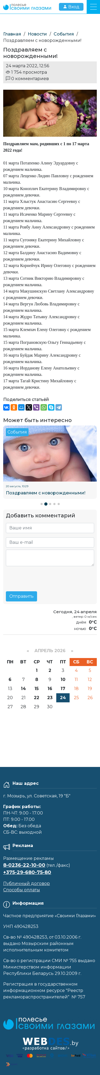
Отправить (21, 596)
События (64, 34)
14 (23, 688)
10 (63, 679)
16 (49, 688)
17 (63, 688)
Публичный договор (26, 883)
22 (36, 697)
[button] (42, 504)
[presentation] (46, 576)
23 (50, 697)
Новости (37, 34)
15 (36, 688)
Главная (12, 34)
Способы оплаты (21, 889)
